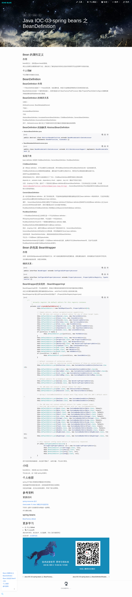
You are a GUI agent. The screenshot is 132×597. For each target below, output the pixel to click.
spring (34, 15)
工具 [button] (80, 2)
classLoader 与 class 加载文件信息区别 (35, 504)
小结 (4, 581)
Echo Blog (7, 3)
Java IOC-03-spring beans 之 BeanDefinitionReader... (91, 577)
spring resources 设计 (30, 501)
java (25, 15)
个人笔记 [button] (92, 2)
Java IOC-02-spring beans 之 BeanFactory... (38, 577)
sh (39, 15)
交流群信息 (33, 536)
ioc (29, 15)
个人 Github (30, 527)
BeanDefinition (7, 576)
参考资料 (6, 586)
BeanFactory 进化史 (29, 519)
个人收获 (6, 583)
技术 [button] (116, 2)
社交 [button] (105, 2)
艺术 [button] (126, 2)
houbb (33, 32)
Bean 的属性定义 (8, 573)
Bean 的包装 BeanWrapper (9, 578)
